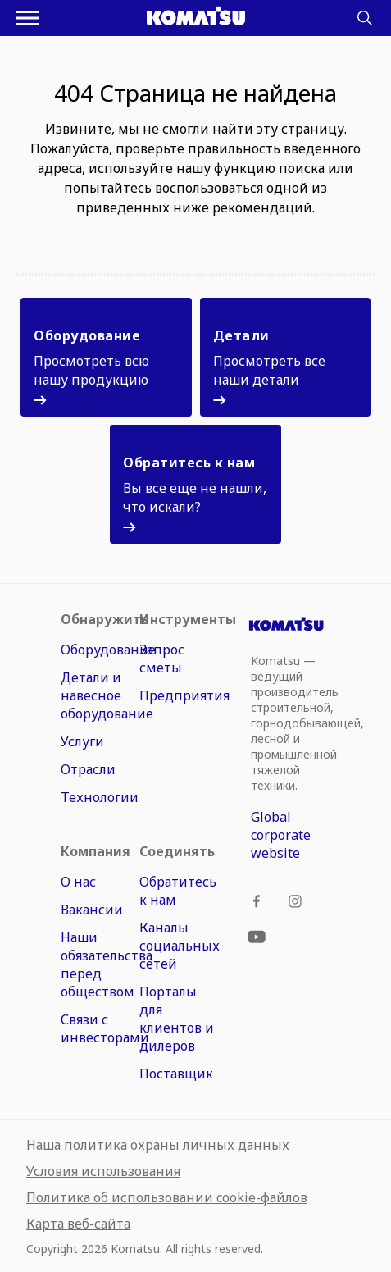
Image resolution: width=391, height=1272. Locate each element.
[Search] (365, 18)
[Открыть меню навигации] (27, 18)
